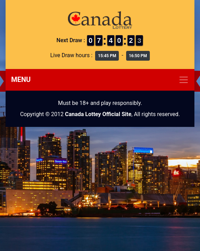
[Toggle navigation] (100, 80)
